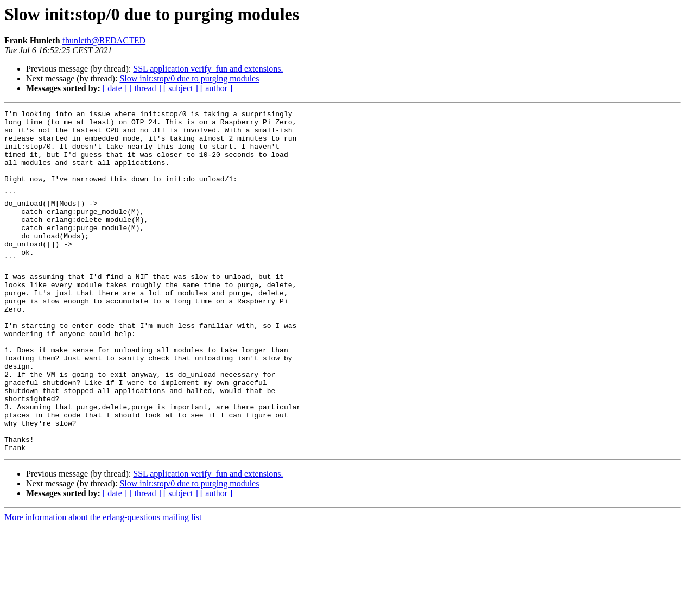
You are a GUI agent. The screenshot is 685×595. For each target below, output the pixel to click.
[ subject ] (180, 88)
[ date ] (115, 88)
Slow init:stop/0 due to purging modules (189, 78)
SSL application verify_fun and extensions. (208, 68)
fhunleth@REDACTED (103, 40)
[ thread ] (145, 88)
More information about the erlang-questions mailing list (102, 585)
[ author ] (216, 88)
